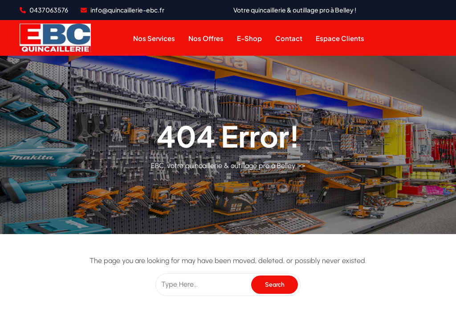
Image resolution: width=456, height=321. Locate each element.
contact (288, 38)
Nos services (154, 38)
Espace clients (340, 38)
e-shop (249, 38)
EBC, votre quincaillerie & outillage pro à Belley (223, 165)
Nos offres (206, 38)
